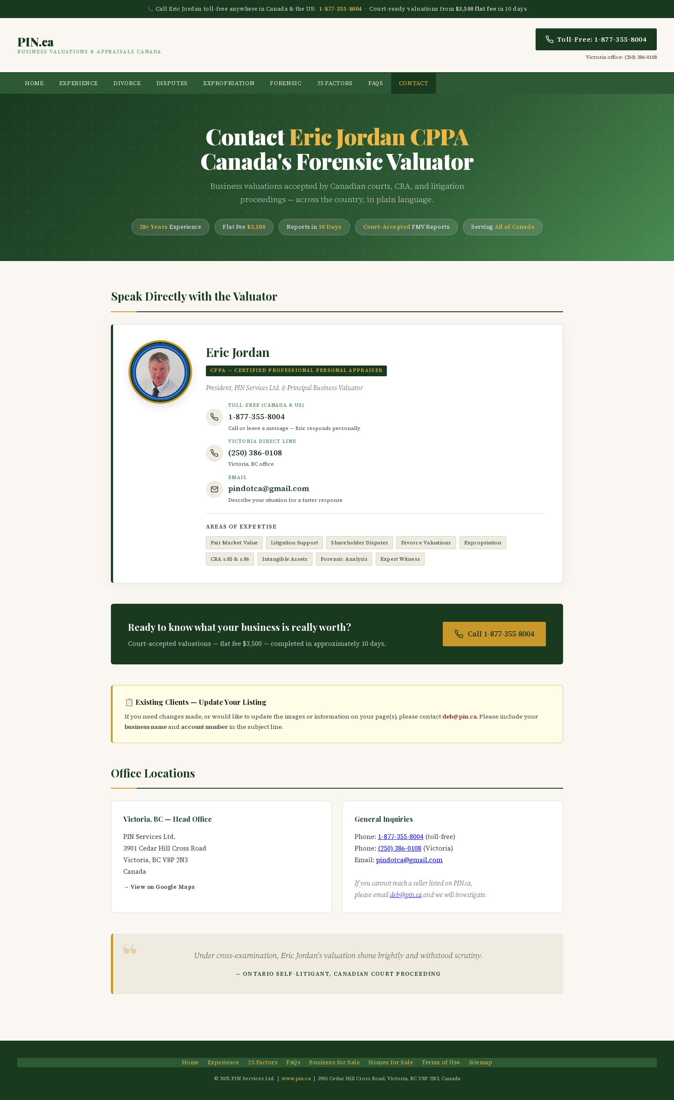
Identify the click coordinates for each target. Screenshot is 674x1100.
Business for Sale (334, 1062)
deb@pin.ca (459, 716)
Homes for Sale (390, 1062)
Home (34, 83)
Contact (414, 83)
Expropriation (228, 83)
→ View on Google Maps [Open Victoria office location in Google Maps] (159, 887)
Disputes (172, 83)
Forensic (285, 83)
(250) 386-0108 (255, 452)
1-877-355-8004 (340, 8)
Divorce (127, 83)
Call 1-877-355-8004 (494, 634)
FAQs (375, 83)
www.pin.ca (296, 1078)
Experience (78, 83)
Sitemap (481, 1062)
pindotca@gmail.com (268, 488)
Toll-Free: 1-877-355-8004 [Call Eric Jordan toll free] (596, 39)
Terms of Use (441, 1062)
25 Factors (335, 83)
